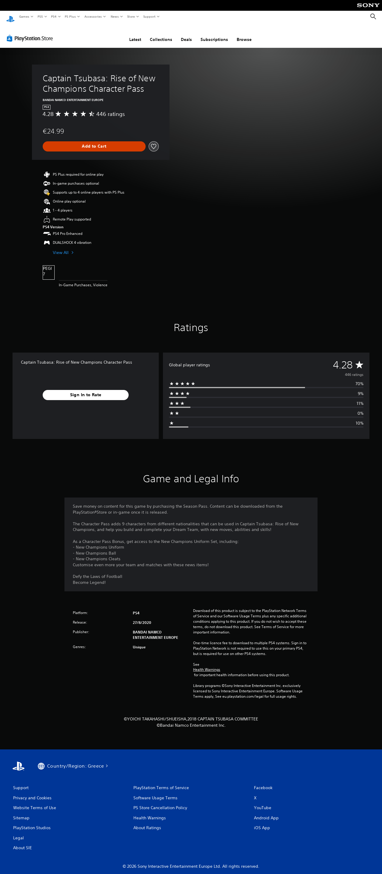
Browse (244, 33)
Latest (135, 33)
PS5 (40, 16)
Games (24, 16)
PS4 (54, 16)
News (115, 16)
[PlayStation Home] (10, 17)
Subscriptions (214, 33)
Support (149, 16)
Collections (161, 33)
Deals (186, 33)
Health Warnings (206, 664)
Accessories (92, 16)
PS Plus (70, 16)
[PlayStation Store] (31, 32)
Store (131, 16)
